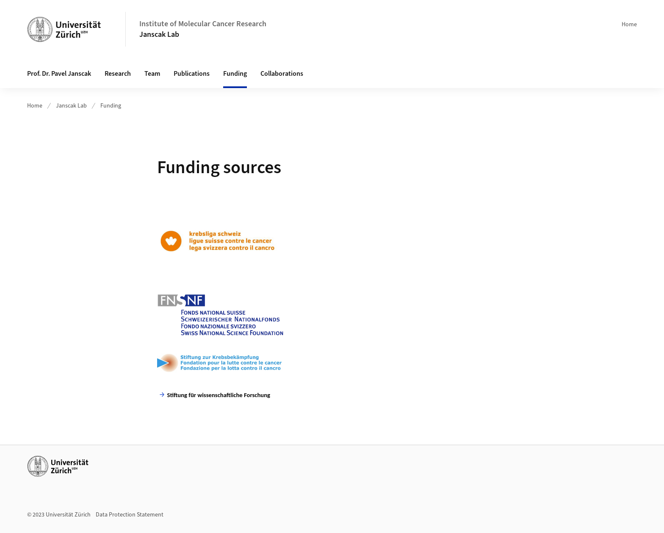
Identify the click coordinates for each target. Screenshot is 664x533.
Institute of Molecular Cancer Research (202, 24)
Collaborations (281, 73)
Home (629, 24)
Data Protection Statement (129, 515)
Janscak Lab (159, 34)
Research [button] (118, 73)
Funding (235, 73)
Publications (192, 73)
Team (152, 73)
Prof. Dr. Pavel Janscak (59, 73)
